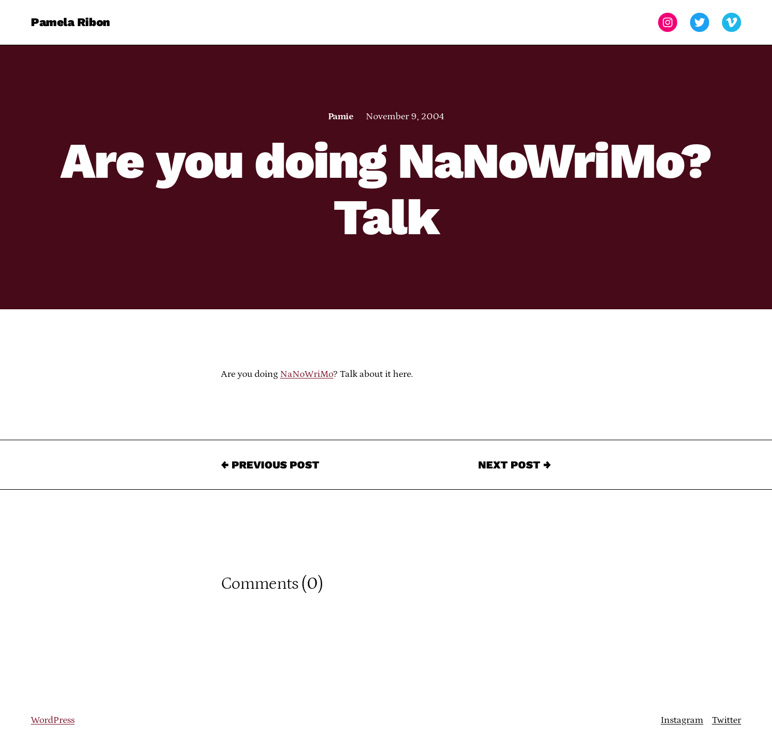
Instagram (682, 720)
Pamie (340, 116)
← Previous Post (270, 464)
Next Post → (514, 464)
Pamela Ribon (70, 22)
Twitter (726, 720)
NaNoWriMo (306, 374)
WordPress (53, 720)
